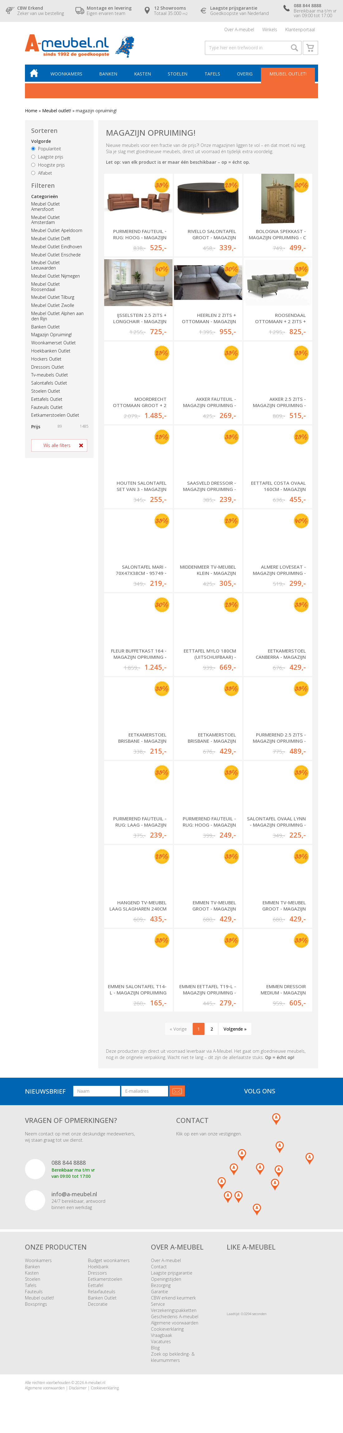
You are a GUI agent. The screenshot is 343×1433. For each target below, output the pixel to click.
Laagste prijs (47, 157)
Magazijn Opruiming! (51, 335)
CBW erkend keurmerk (173, 1298)
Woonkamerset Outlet (53, 343)
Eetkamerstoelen (105, 1279)
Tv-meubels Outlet (49, 375)
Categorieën (44, 196)
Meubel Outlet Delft (50, 238)
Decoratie (98, 1304)
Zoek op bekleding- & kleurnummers (173, 1357)
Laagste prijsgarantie (171, 1273)
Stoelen (177, 74)
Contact (159, 1267)
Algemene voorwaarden (174, 1323)
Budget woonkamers (109, 1260)
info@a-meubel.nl (74, 1194)
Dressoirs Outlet (47, 367)
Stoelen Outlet (45, 391)
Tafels (212, 74)
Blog (155, 1348)
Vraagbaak (161, 1335)
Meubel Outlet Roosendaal (45, 286)
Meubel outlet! (288, 74)
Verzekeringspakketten (173, 1310)
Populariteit (46, 149)
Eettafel (95, 1285)
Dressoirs (97, 1273)
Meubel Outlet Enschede (56, 255)
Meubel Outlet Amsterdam (45, 220)
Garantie (159, 1292)
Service (158, 1304)
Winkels (269, 29)
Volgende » (235, 1029)
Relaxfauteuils (101, 1292)
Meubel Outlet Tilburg (52, 297)
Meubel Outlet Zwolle (52, 305)
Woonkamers (66, 74)
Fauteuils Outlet (47, 407)
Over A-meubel (239, 29)
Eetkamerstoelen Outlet (55, 415)
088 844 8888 (68, 1162)
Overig (245, 74)
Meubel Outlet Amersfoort (45, 206)
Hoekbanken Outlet (50, 351)
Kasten (142, 74)
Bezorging (161, 1285)
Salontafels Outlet (49, 383)
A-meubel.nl (95, 1382)
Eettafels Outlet (46, 399)
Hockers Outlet (46, 359)
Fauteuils (34, 1292)
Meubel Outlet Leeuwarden (45, 265)
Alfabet (41, 173)
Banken (108, 74)
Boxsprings (36, 1304)
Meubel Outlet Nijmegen (55, 276)
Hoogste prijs (48, 165)
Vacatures (161, 1341)
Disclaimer (78, 1388)
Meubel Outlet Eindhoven (56, 247)
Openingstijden (166, 1279)
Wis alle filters (56, 445)
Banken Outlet (45, 327)
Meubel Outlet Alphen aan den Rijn (57, 316)
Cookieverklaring (167, 1329)
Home (31, 111)
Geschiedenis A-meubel (174, 1316)
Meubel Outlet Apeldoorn (56, 231)
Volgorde (41, 141)
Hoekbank (98, 1267)
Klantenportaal (300, 29)
